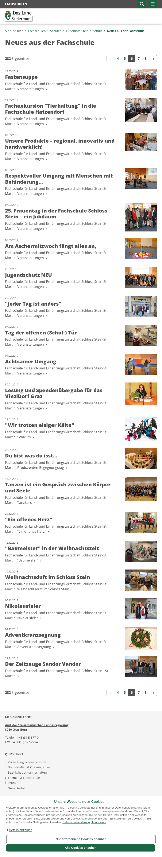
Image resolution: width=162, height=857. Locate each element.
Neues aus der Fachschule (124, 31)
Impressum (99, 822)
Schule (96, 31)
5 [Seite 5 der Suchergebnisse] (125, 58)
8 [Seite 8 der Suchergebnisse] (146, 58)
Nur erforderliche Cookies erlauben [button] (81, 839)
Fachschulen (35, 31)
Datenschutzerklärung (76, 822)
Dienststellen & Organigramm (29, 767)
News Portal (16, 788)
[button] (19, 830)
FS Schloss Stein (76, 31)
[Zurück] (110, 58)
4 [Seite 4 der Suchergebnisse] (118, 58)
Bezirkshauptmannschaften (27, 772)
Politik (12, 783)
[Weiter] (153, 58)
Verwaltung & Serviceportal (27, 762)
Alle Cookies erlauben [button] (80, 847)
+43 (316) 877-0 (28, 737)
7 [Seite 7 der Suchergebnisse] (139, 58)
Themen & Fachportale (24, 778)
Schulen (54, 31)
